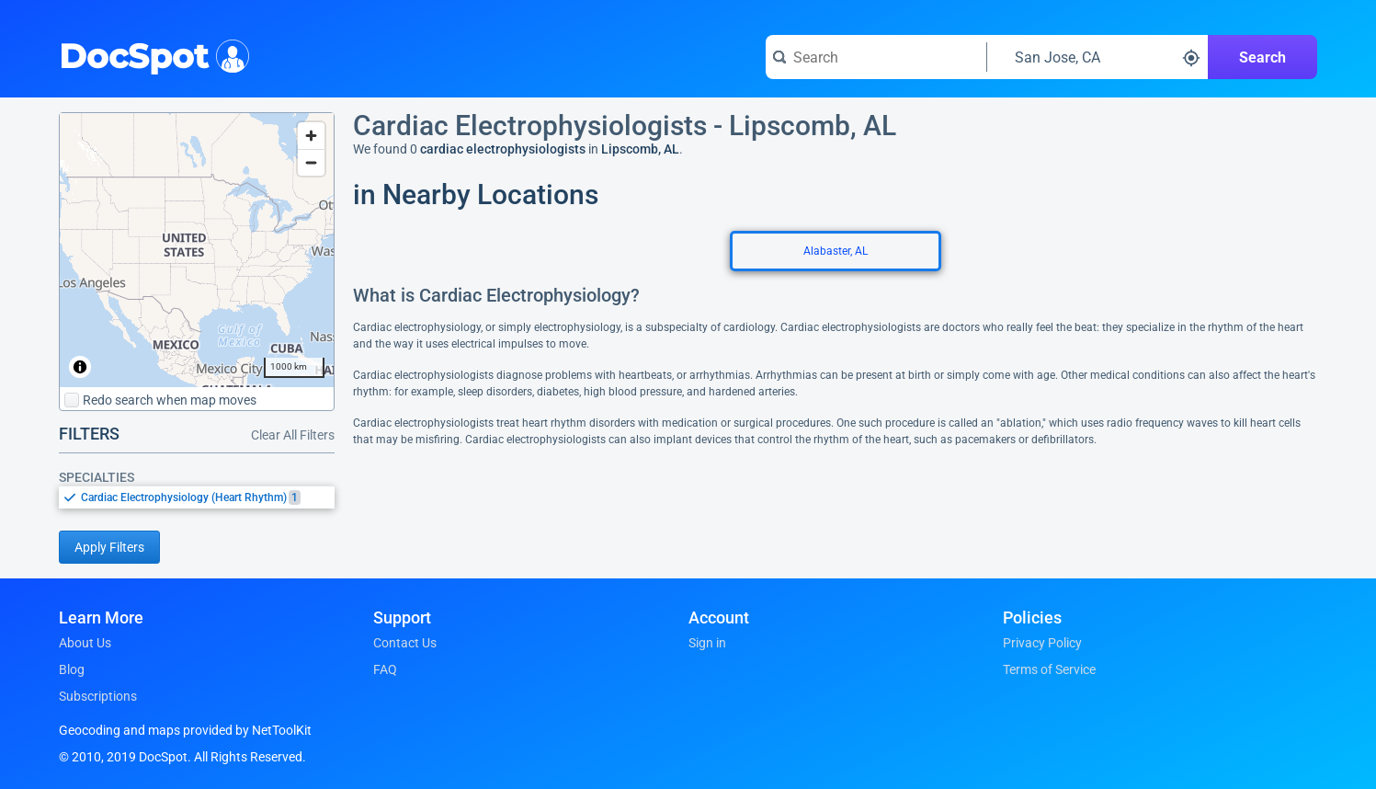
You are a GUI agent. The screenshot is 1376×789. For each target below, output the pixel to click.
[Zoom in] (311, 135)
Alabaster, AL (835, 251)
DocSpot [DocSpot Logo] (150, 54)
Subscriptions (98, 696)
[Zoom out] (311, 162)
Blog (72, 669)
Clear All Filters (293, 435)
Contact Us (405, 642)
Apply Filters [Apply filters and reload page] (109, 547)
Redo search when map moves (160, 400)
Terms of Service (1049, 669)
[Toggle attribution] (80, 367)
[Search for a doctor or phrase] (876, 57)
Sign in (707, 642)
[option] (208, 497)
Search (1262, 57)
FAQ (385, 669)
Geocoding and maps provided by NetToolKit (185, 730)
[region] (197, 250)
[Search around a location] (1097, 57)
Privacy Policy (1042, 642)
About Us (85, 642)
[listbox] (197, 497)
